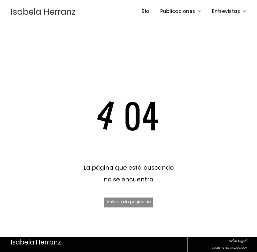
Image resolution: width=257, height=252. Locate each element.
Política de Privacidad (229, 248)
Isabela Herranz (43, 12)
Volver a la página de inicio (128, 203)
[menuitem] (140, 11)
